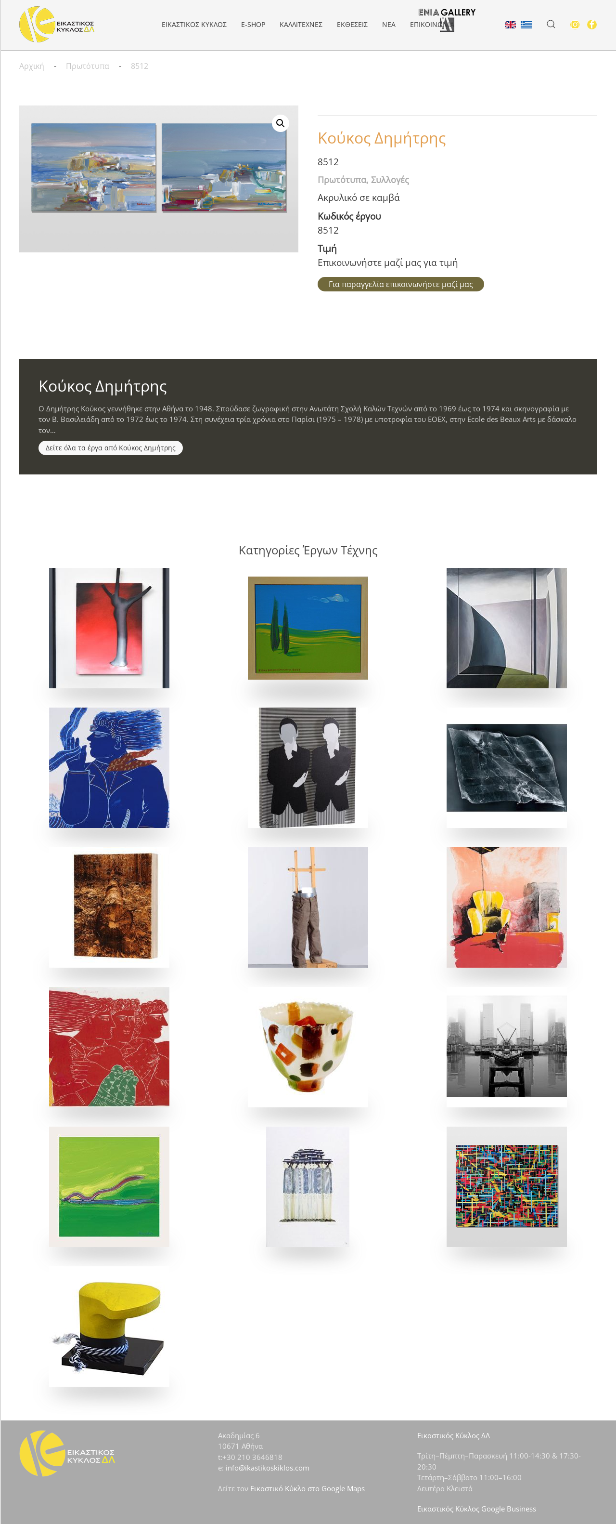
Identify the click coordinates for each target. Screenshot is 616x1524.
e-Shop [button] (253, 24)
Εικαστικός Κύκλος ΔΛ (453, 1435)
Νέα (389, 24)
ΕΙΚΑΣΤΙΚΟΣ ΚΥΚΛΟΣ (194, 24)
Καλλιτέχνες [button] (301, 24)
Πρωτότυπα (342, 179)
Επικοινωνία (432, 24)
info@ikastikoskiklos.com (267, 1467)
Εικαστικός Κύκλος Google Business (476, 1508)
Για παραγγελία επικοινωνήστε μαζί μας (401, 284)
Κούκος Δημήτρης (382, 137)
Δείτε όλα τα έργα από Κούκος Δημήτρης (111, 447)
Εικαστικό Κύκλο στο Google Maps (307, 1488)
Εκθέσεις (352, 24)
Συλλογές (390, 179)
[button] (551, 24)
